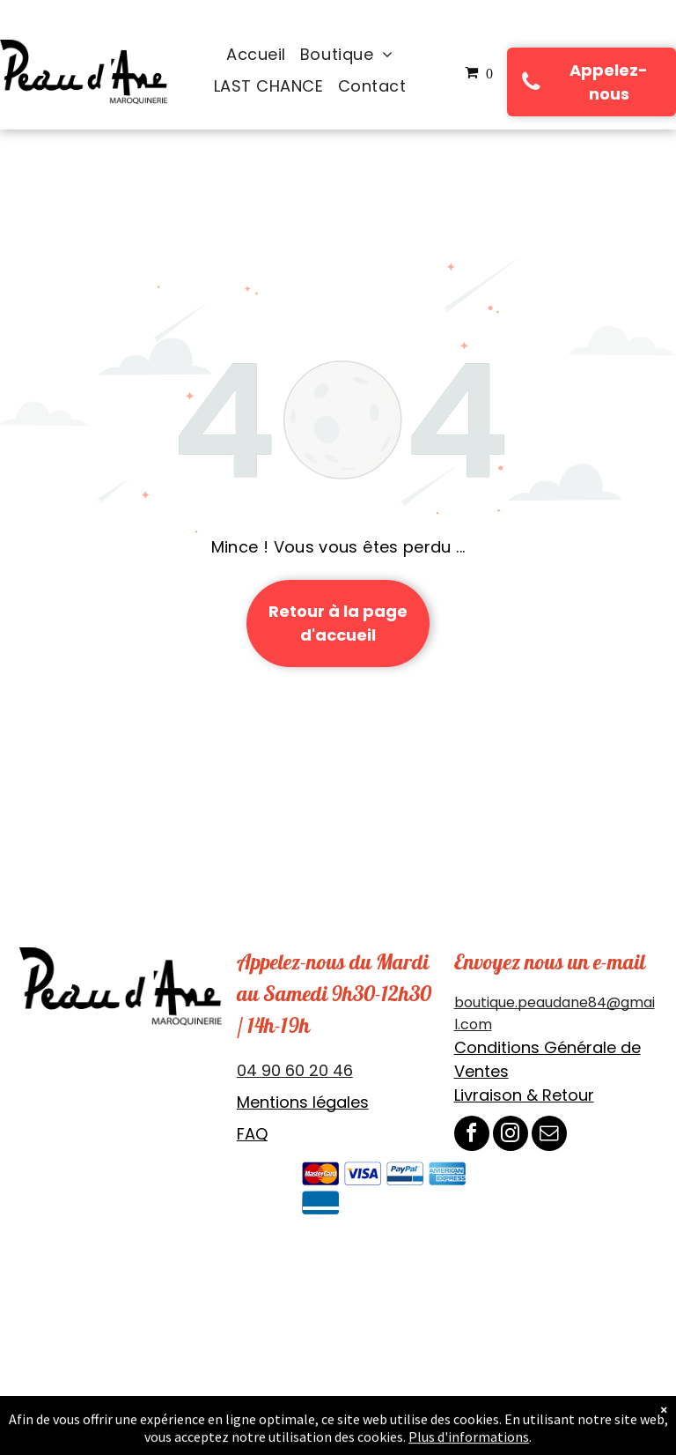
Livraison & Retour (524, 1095)
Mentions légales (303, 1102)
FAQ (252, 1134)
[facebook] (471, 1135)
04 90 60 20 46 (295, 1070)
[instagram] (510, 1135)
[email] (549, 1135)
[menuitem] (256, 55)
